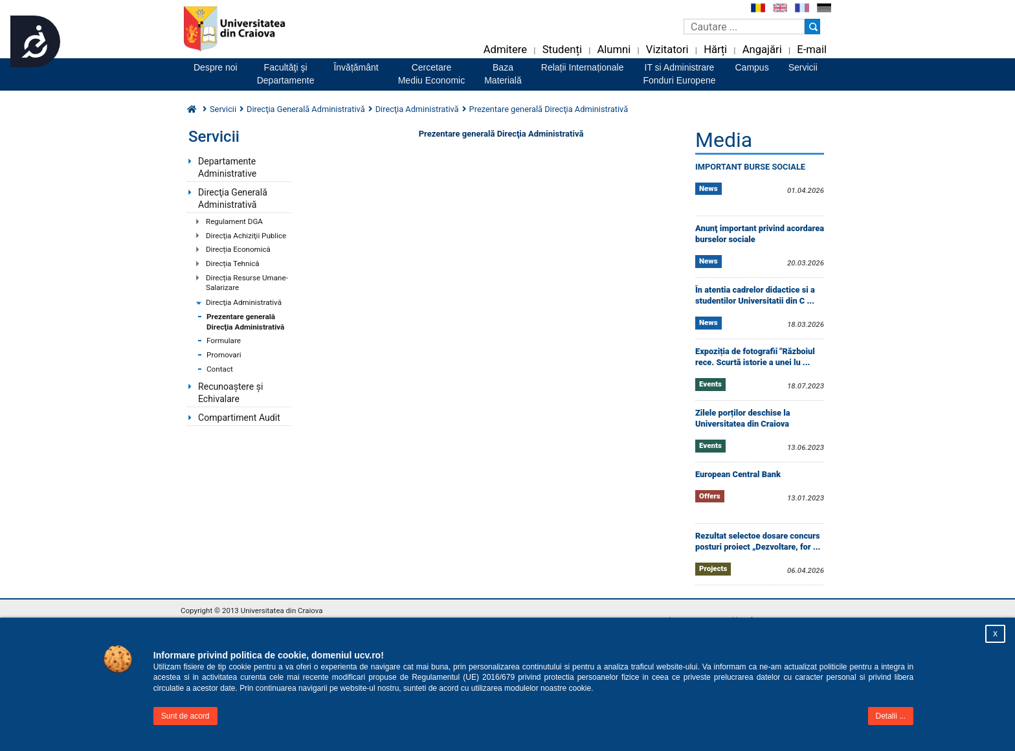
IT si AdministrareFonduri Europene (679, 73)
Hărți (715, 49)
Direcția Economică (238, 249)
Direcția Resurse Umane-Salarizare (247, 283)
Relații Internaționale (582, 67)
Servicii (803, 67)
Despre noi (216, 67)
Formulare (223, 340)
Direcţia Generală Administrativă (232, 198)
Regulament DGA (234, 221)
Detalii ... (891, 716)
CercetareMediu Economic (431, 73)
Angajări (762, 49)
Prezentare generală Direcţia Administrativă (245, 321)
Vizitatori (667, 49)
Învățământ (355, 67)
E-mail (812, 49)
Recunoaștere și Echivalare (230, 392)
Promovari (223, 354)
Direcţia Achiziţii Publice (246, 235)
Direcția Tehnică (233, 263)
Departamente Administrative (227, 167)
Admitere (505, 49)
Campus (752, 67)
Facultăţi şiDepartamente (286, 73)
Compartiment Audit (239, 417)
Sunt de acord (185, 716)
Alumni (613, 49)
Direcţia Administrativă (244, 302)
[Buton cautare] (812, 26)
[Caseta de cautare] (744, 26)
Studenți (562, 49)
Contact (219, 369)
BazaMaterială (503, 73)
